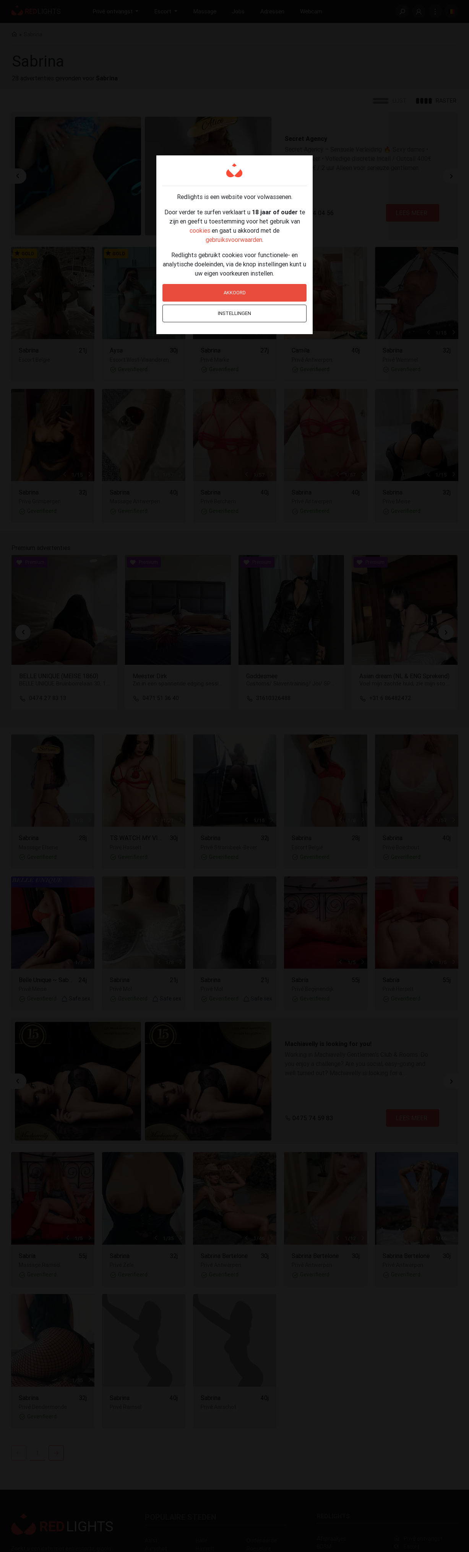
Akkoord (235, 292)
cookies (200, 230)
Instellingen (234, 313)
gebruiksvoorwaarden (234, 239)
